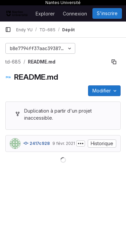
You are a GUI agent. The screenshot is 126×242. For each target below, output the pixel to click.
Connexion (75, 13)
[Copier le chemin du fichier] (114, 61)
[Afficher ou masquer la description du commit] (80, 143)
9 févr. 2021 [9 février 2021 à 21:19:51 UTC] (63, 143)
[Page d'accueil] (17, 13)
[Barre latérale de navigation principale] (8, 29)
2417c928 (36, 143)
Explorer (45, 13)
